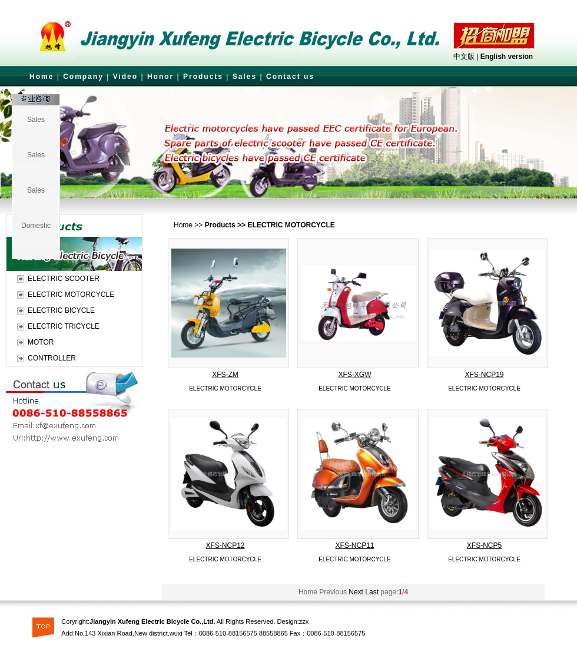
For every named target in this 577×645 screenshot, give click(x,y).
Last (372, 592)
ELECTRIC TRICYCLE (64, 326)
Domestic (36, 225)
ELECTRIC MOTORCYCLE (71, 294)
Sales (245, 76)
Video (125, 76)
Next (356, 592)
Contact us (290, 76)
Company (83, 76)
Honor (160, 76)
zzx (304, 621)
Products (203, 76)
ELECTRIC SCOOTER (64, 278)
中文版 (464, 56)
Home (41, 76)
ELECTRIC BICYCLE (61, 310)
